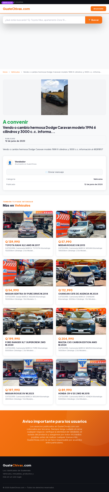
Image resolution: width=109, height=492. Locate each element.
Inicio (5, 72)
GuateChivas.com (16, 9)
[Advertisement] (54, 48)
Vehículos (15, 72)
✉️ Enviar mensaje (54, 172)
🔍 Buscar (94, 20)
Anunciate (98, 9)
